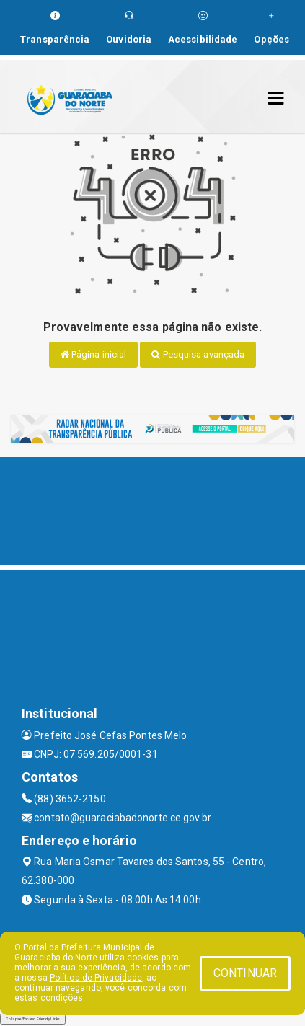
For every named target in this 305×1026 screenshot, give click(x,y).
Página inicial (94, 354)
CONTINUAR (245, 973)
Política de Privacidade (96, 978)
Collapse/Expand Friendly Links (33, 1019)
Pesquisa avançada (197, 354)
